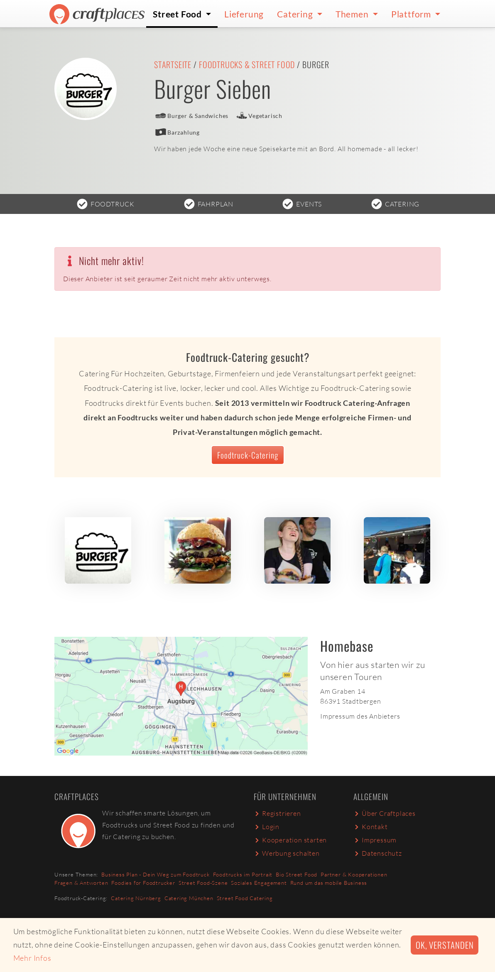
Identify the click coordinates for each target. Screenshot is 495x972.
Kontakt (370, 826)
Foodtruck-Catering (247, 455)
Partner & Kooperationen (354, 874)
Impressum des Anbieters (360, 716)
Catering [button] (296, 14)
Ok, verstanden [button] (444, 944)
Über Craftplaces (384, 813)
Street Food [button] (178, 14)
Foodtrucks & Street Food (247, 64)
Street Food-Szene (203, 882)
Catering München (188, 898)
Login (266, 826)
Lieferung (244, 14)
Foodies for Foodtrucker (143, 882)
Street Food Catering (245, 898)
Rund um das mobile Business (329, 882)
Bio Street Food (296, 874)
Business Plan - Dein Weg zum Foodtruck (155, 874)
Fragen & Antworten (81, 882)
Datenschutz (377, 853)
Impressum (375, 840)
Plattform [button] (412, 14)
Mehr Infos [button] (32, 957)
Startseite (172, 64)
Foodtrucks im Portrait (243, 874)
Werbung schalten (287, 853)
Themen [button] (353, 14)
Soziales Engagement (259, 882)
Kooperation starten (290, 840)
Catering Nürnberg (136, 898)
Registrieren (277, 813)
